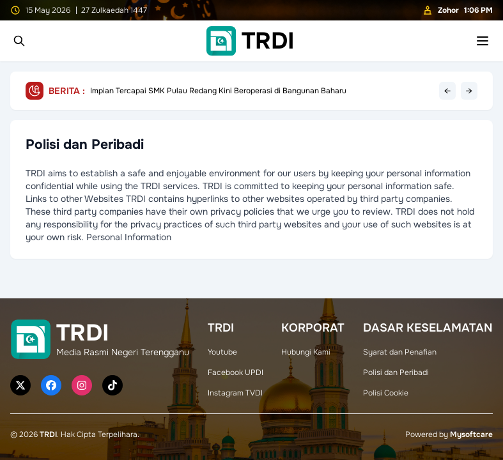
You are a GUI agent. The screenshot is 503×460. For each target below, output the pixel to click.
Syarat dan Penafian (400, 352)
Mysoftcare (471, 434)
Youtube (222, 352)
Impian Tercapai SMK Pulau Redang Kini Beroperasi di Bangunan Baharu (218, 91)
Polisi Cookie (385, 393)
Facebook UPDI (235, 372)
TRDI (48, 434)
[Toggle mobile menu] (482, 41)
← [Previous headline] (447, 90)
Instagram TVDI (235, 393)
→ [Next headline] (469, 90)
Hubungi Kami (305, 352)
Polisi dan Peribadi (396, 372)
